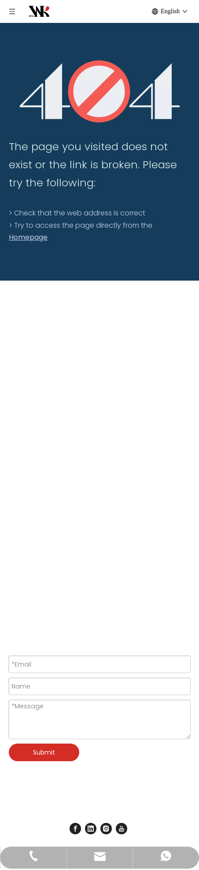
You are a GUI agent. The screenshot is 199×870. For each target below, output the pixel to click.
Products (23, 358)
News (17, 396)
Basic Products (32, 552)
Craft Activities (31, 487)
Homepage (28, 237)
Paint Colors (28, 448)
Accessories (28, 512)
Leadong (146, 800)
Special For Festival (38, 526)
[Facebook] (75, 828)
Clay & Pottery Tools (40, 500)
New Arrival (25, 538)
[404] (99, 91)
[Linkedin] (90, 828)
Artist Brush (26, 461)
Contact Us (26, 410)
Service (20, 384)
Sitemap (111, 812)
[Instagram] (106, 828)
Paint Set (22, 474)
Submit (44, 752)
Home (18, 345)
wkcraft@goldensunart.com (72, 603)
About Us (23, 371)
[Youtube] (121, 828)
